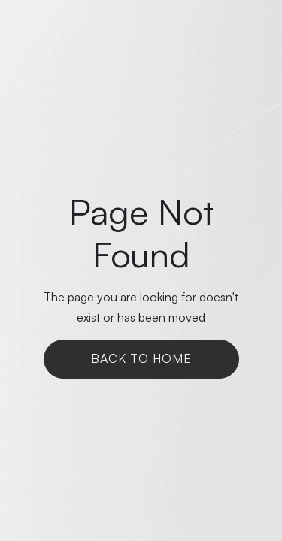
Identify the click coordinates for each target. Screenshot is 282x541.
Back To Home (141, 358)
